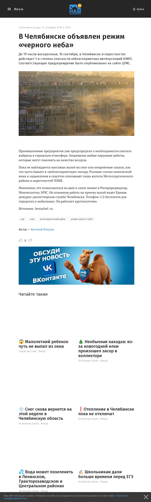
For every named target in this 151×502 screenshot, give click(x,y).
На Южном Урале (88, 360)
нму (22, 219)
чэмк (32, 219)
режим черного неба (82, 219)
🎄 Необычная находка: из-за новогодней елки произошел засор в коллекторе (106, 348)
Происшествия (27, 351)
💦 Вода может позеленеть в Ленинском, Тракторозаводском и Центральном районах (46, 478)
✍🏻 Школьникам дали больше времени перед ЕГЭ (105, 474)
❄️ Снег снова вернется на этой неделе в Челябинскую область (45, 414)
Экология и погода (29, 27)
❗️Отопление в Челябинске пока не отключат (106, 411)
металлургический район (53, 219)
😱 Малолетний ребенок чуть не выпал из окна (43, 344)
